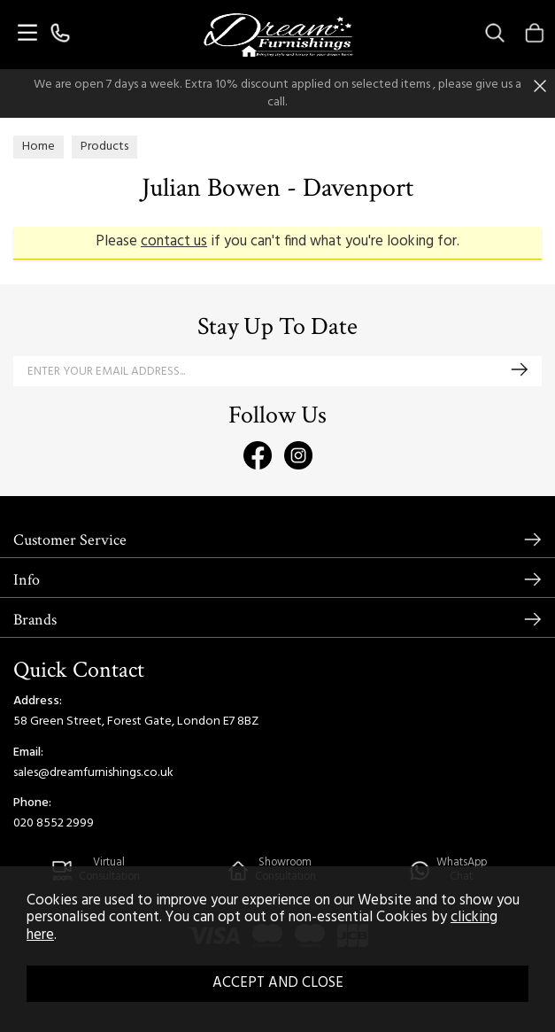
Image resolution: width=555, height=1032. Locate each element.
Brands (35, 619)
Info (26, 580)
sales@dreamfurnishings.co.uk (93, 773)
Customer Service (70, 540)
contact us (174, 241)
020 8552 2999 (53, 823)
